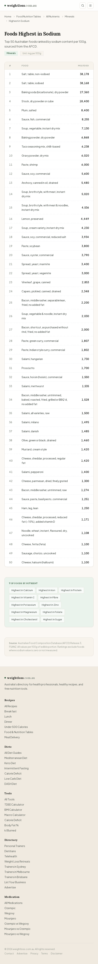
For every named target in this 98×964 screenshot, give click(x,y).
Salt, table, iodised (33, 83)
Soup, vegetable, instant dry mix (41, 128)
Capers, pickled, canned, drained (41, 291)
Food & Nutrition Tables (18, 732)
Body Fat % (11, 825)
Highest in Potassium (23, 604)
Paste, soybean (31, 246)
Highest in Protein (71, 590)
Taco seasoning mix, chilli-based (41, 146)
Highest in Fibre (49, 597)
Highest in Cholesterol (24, 619)
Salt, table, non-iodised (36, 74)
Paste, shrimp (30, 164)
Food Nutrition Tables (28, 16)
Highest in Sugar (52, 619)
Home (7, 16)
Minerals (69, 16)
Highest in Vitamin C (23, 597)
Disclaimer (56, 953)
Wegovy (9, 913)
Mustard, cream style (34, 449)
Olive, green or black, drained (39, 440)
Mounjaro (10, 918)
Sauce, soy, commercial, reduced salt (44, 237)
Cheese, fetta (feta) (34, 544)
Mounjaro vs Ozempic (17, 928)
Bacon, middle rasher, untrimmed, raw (44, 490)
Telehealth (10, 856)
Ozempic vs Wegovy (16, 923)
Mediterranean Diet (15, 758)
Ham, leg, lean (30, 508)
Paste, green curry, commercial (40, 340)
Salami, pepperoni (32, 471)
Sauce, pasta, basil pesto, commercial (44, 499)
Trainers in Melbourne (17, 871)
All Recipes (10, 706)
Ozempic (10, 908)
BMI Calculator (13, 809)
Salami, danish (30, 431)
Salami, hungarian (32, 359)
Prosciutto (28, 368)
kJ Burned (10, 830)
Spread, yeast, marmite (36, 264)
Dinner (8, 721)
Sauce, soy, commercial (36, 173)
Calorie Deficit (13, 773)
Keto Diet (10, 763)
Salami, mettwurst (33, 386)
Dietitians (10, 851)
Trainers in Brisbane (15, 877)
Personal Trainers (14, 846)
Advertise (10, 887)
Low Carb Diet (12, 778)
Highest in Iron (47, 590)
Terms (44, 953)
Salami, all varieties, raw (36, 413)
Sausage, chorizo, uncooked (39, 553)
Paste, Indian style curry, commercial (43, 349)
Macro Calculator (14, 814)
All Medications (13, 902)
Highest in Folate (52, 611)
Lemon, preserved (32, 218)
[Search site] (83, 5)
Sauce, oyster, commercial (38, 255)
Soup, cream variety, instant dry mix (43, 227)
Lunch (8, 716)
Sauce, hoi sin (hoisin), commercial (42, 377)
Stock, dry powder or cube (38, 101)
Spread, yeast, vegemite (36, 273)
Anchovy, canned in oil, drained (40, 182)
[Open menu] (90, 5)
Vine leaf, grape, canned (36, 282)
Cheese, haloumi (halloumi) (38, 562)
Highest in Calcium (22, 590)
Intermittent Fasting (16, 768)
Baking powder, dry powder (38, 137)
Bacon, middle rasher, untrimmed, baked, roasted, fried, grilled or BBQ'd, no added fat (45, 399)
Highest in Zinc (50, 604)
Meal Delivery (12, 737)
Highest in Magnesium (24, 611)
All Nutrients (53, 16)
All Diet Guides (13, 752)
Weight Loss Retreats (17, 861)
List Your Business (15, 882)
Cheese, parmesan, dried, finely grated (45, 481)
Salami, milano (30, 422)
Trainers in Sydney (15, 866)
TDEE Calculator (14, 804)
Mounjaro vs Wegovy (17, 934)
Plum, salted (29, 110)
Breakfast (10, 711)
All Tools (9, 799)
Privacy (34, 953)
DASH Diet (10, 783)
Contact (9, 953)
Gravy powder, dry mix (35, 155)
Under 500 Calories (16, 726)
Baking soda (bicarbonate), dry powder (45, 92)
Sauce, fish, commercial (36, 119)
